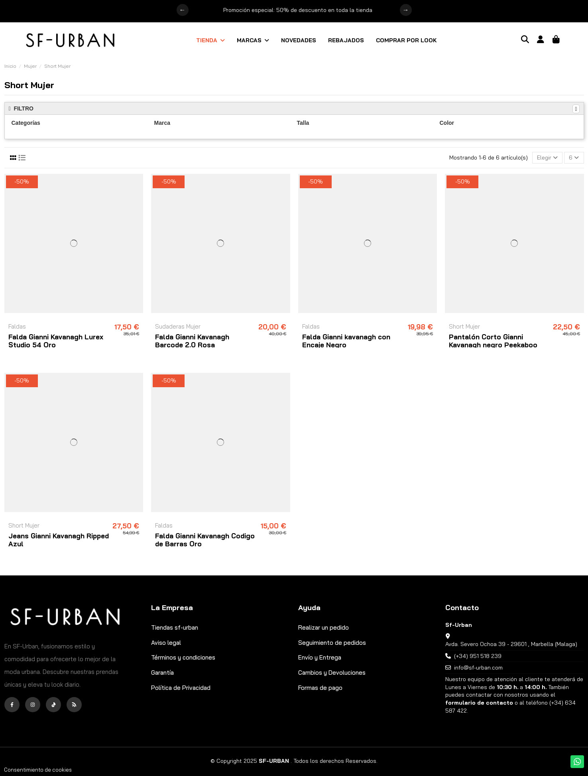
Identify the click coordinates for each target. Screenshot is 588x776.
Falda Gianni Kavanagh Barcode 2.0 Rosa (192, 341)
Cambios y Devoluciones (332, 672)
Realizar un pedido (323, 627)
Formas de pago (320, 687)
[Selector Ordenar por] (547, 157)
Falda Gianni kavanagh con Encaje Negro (346, 341)
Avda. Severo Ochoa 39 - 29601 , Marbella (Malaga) (511, 644)
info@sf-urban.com (478, 667)
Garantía (162, 672)
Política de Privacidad (180, 687)
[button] (210, 40)
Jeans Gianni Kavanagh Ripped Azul (58, 540)
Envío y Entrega (319, 657)
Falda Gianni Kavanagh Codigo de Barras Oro (205, 540)
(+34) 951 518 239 (477, 656)
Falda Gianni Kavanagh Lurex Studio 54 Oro (55, 341)
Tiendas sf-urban (174, 627)
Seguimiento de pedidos (332, 642)
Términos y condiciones (183, 657)
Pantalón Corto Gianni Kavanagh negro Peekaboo (493, 341)
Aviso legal (166, 642)
